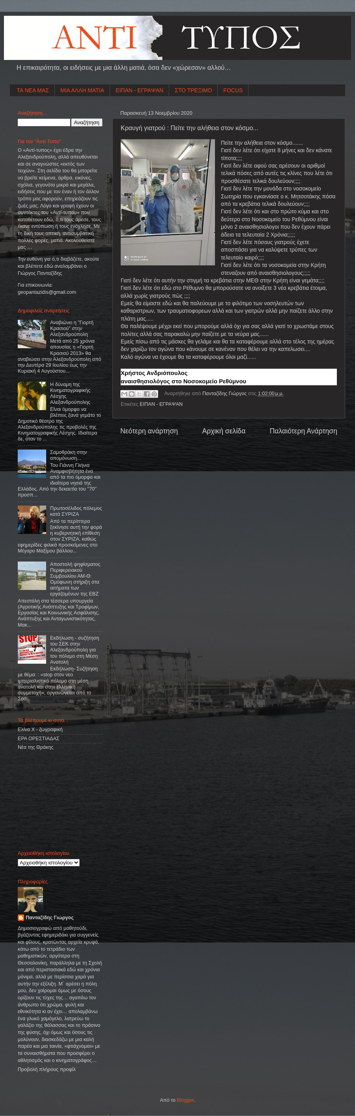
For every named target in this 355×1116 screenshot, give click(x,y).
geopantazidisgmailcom (47, 292)
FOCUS (233, 90)
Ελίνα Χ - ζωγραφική (40, 729)
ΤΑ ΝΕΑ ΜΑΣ (33, 90)
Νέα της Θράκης (36, 747)
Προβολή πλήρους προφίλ (47, 1069)
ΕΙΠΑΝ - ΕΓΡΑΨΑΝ (139, 90)
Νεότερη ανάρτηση (149, 431)
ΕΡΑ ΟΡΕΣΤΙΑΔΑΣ (39, 738)
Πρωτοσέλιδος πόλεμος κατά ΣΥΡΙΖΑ (76, 511)
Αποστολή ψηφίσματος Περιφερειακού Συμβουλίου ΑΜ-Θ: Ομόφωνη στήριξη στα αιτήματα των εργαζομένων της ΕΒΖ (75, 579)
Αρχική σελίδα (223, 431)
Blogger (185, 1100)
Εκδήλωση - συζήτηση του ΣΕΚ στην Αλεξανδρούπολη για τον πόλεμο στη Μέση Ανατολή (74, 649)
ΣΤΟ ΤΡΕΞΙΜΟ (193, 90)
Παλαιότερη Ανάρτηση (303, 431)
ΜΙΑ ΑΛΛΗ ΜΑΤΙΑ (82, 90)
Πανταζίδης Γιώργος (225, 393)
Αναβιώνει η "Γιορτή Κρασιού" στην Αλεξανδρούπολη (71, 328)
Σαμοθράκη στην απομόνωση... (68, 455)
